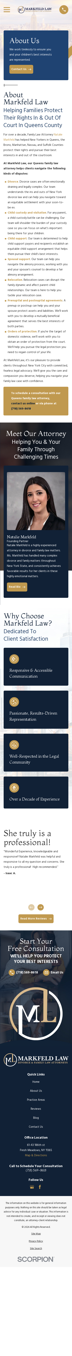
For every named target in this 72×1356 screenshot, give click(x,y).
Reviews (36, 1109)
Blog (36, 1118)
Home (36, 1082)
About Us (36, 1091)
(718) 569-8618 (36, 1170)
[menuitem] (36, 1234)
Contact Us (36, 1127)
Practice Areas (36, 1100)
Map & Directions (36, 1155)
